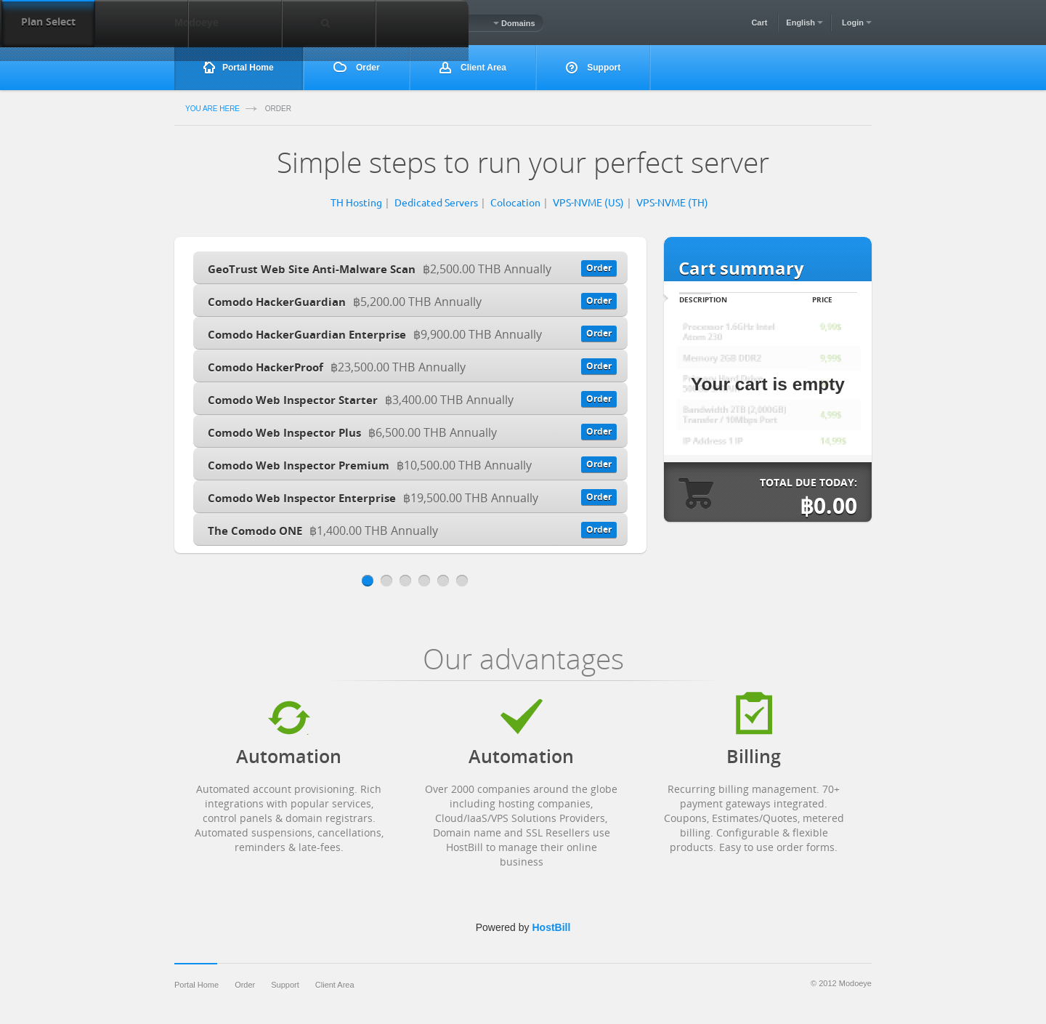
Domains (514, 23)
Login (857, 22)
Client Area (472, 68)
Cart (759, 22)
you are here (212, 109)
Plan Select (48, 21)
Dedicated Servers (436, 202)
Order (356, 67)
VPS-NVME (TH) (672, 202)
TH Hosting (356, 202)
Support (593, 68)
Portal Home (238, 68)
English (804, 22)
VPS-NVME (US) (588, 202)
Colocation (515, 202)
